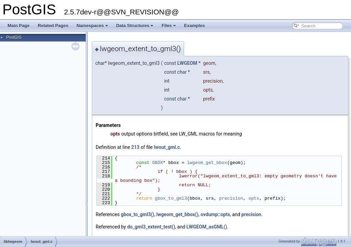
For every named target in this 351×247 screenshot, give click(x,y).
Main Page (18, 25)
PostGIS (14, 37)
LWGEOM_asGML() (206, 227)
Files (168, 25)
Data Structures (135, 25)
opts (254, 198)
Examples (194, 25)
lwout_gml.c (167, 147)
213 (135, 147)
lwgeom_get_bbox (207, 163)
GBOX (157, 163)
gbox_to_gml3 (171, 198)
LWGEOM (187, 63)
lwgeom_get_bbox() (177, 214)
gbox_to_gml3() (137, 214)
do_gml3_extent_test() (151, 227)
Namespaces (92, 25)
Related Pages (53, 25)
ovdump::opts (215, 214)
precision (231, 198)
